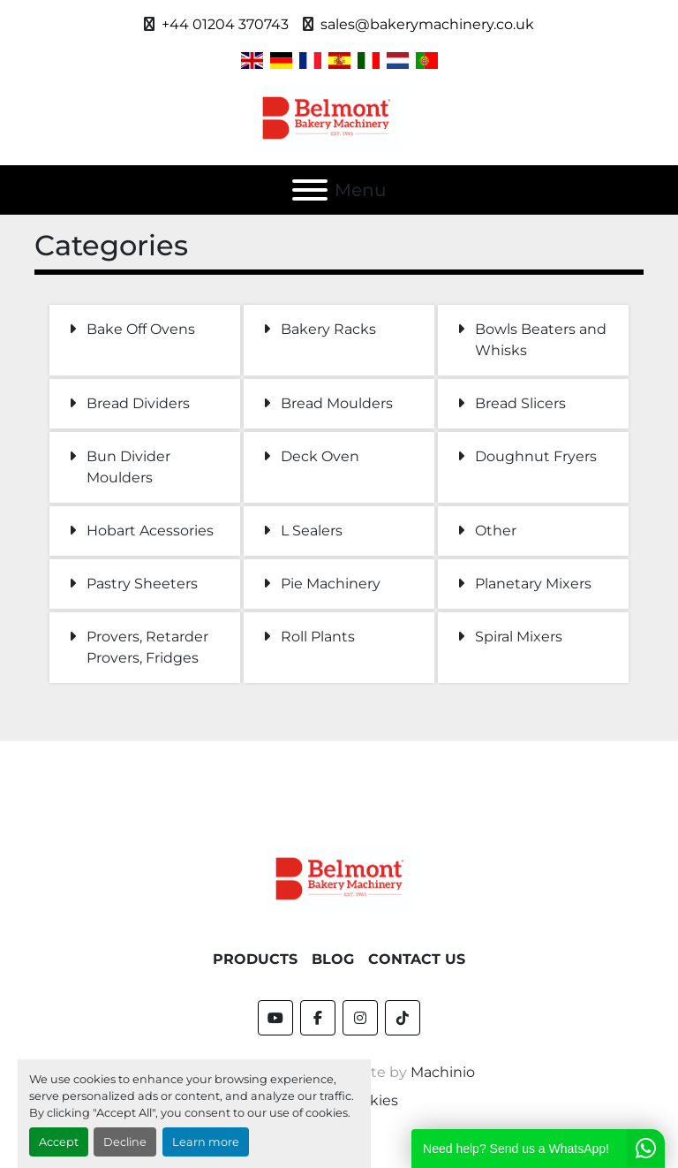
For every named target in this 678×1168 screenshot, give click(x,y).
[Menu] (310, 190)
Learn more (205, 1142)
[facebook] (317, 1017)
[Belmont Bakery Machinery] (339, 877)
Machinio (443, 1072)
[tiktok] (402, 1017)
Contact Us (416, 959)
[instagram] (360, 1017)
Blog (333, 959)
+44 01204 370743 (225, 24)
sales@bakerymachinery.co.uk (427, 24)
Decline (125, 1142)
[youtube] (275, 1017)
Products (255, 959)
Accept (59, 1142)
